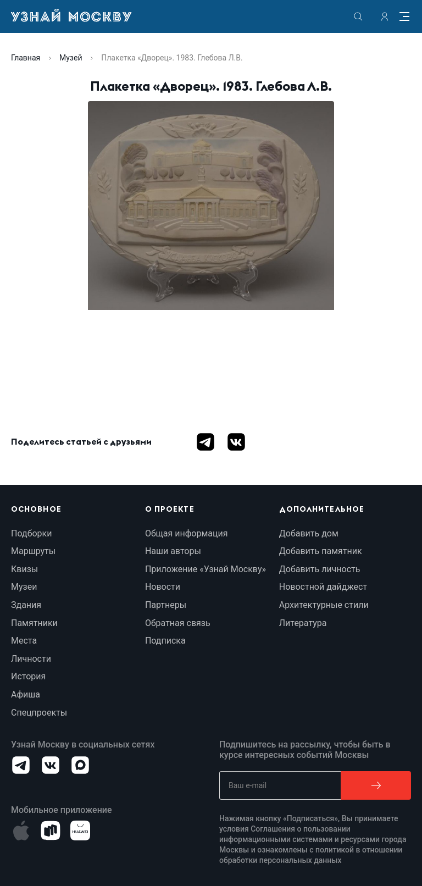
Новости (162, 587)
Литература (303, 623)
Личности (31, 659)
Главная (25, 57)
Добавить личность (319, 569)
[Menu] (404, 16)
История (28, 676)
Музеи (24, 587)
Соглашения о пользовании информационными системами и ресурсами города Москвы (313, 839)
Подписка (165, 640)
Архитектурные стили (324, 605)
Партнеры (165, 605)
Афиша (25, 694)
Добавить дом (308, 533)
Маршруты (33, 551)
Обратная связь (177, 623)
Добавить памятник (320, 551)
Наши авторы (173, 551)
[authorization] (384, 16)
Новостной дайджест (323, 587)
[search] (358, 16)
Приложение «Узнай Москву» (205, 569)
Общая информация (186, 533)
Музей (70, 57)
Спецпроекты (39, 712)
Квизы (24, 569)
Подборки (31, 533)
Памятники (34, 623)
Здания (26, 605)
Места (24, 640)
